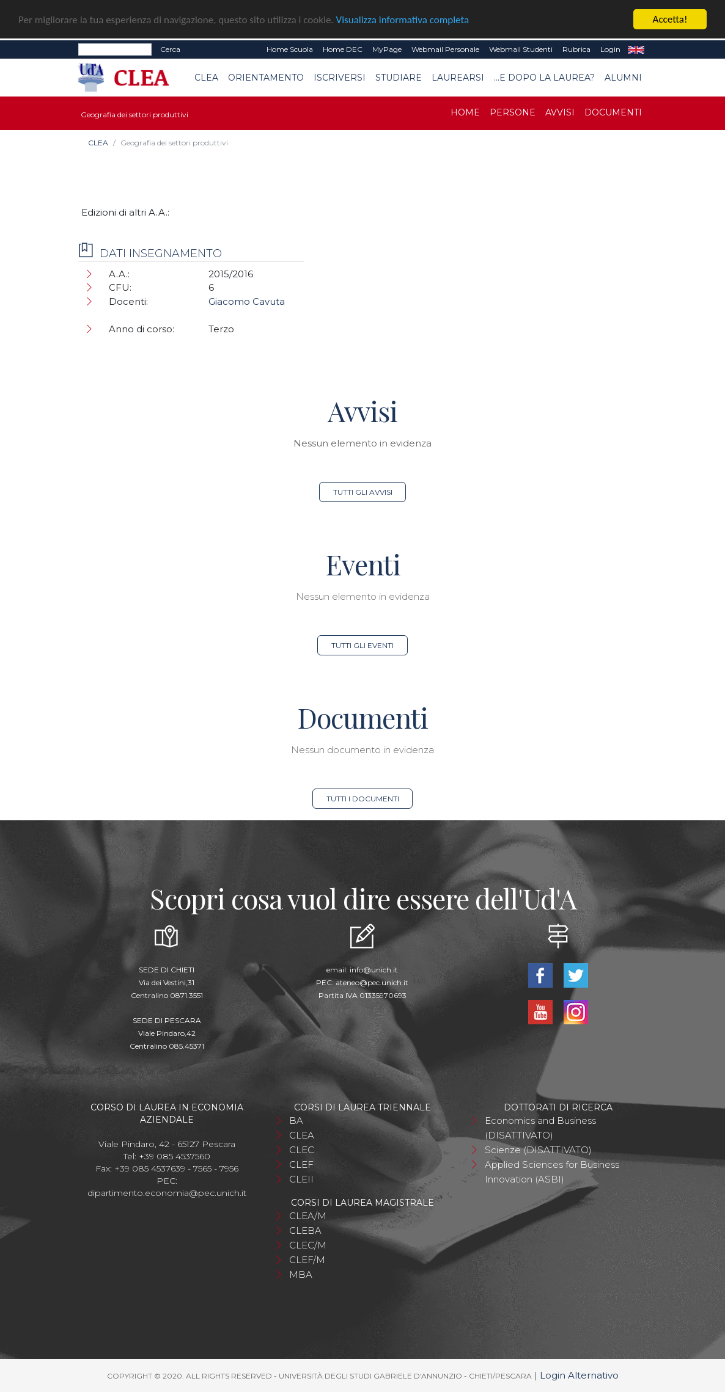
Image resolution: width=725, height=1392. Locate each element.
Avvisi (560, 112)
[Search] (115, 49)
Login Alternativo (579, 1375)
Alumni (623, 76)
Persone (512, 112)
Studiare (398, 76)
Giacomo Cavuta (246, 301)
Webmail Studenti (521, 49)
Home (465, 112)
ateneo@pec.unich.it (372, 982)
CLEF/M (307, 1260)
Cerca (170, 49)
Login (610, 49)
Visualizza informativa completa (402, 19)
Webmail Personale (445, 49)
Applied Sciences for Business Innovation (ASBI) (552, 1172)
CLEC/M (307, 1245)
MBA (300, 1274)
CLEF (301, 1164)
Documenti (613, 112)
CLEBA (305, 1230)
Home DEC (342, 49)
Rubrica (576, 49)
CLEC (301, 1150)
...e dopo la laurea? (544, 76)
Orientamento (266, 76)
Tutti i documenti (362, 798)
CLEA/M (307, 1216)
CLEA (206, 76)
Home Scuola (290, 49)
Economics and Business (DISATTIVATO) (540, 1128)
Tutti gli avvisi (362, 492)
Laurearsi (458, 76)
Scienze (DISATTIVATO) (538, 1150)
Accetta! (670, 19)
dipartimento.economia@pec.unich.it (166, 1192)
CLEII (301, 1179)
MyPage (387, 49)
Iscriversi (340, 76)
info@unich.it (374, 969)
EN (636, 49)
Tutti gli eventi (362, 645)
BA (296, 1120)
